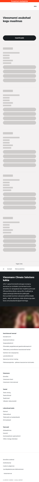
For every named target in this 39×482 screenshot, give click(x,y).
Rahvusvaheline (19, 269)
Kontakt (9, 269)
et (3, 269)
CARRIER (20, 480)
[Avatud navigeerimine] (35, 6)
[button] (19, 264)
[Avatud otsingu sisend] (31, 6)
